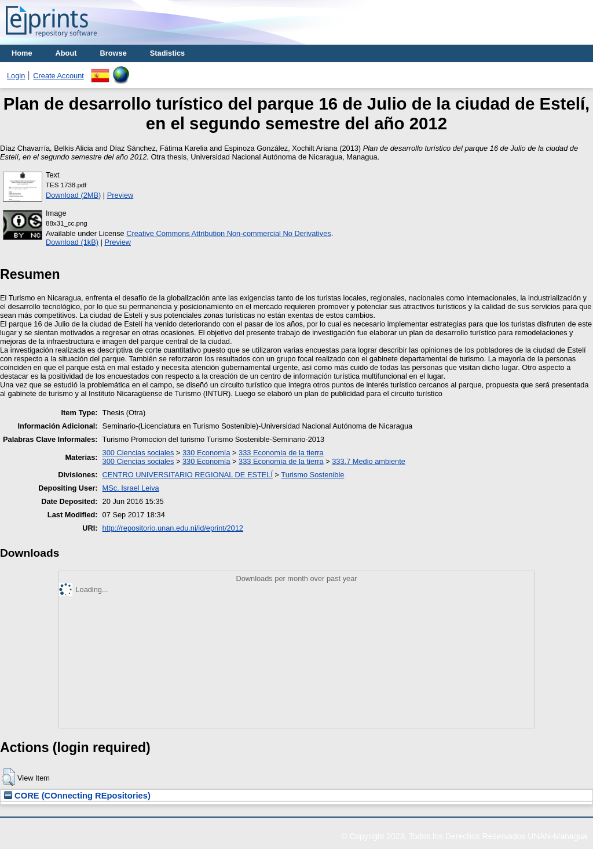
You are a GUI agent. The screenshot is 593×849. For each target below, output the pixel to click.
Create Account (58, 75)
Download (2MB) (73, 195)
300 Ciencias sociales (138, 452)
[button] (8, 777)
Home (22, 53)
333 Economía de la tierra (281, 452)
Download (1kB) (72, 242)
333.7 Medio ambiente (368, 461)
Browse (113, 53)
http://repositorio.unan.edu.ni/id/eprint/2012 (173, 528)
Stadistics (167, 53)
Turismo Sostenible (312, 474)
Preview (120, 195)
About (66, 53)
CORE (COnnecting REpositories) (77, 795)
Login (16, 75)
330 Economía (206, 452)
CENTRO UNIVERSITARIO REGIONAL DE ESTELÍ (188, 474)
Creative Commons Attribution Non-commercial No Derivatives (228, 233)
